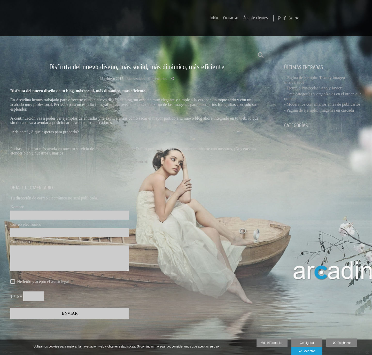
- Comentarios (157, 78)
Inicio (280, 18)
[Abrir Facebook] (352, 18)
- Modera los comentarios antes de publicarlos (322, 104)
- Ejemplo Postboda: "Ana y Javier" (313, 88)
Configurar (307, 343)
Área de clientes (321, 18)
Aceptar (307, 351)
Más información (272, 343)
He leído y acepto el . (43, 281)
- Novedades (294, 153)
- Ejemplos (293, 159)
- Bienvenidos (295, 147)
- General (292, 142)
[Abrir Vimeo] (364, 18)
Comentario (20, 242)
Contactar (296, 18)
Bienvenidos (135, 78)
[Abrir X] (358, 18)
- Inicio (290, 136)
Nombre (17, 207)
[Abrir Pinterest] (346, 18)
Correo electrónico (25, 224)
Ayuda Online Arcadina (114, 148)
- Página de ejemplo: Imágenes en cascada (319, 110)
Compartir (137, 162)
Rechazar (342, 343)
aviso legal (60, 281)
